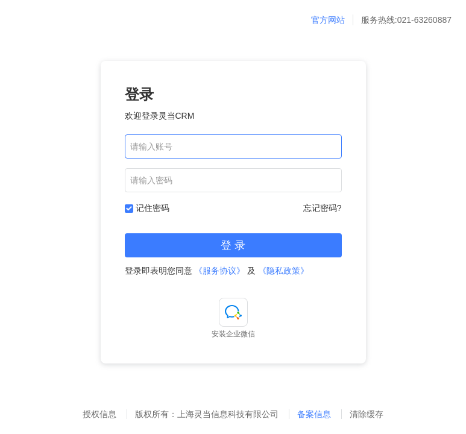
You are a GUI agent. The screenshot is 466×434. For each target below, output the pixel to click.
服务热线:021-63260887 (406, 20)
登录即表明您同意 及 (217, 270)
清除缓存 (366, 414)
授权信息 (99, 414)
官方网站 (328, 20)
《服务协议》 (219, 270)
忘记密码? (322, 208)
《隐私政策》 (283, 270)
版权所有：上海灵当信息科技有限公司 (208, 414)
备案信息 (315, 414)
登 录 (233, 245)
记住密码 (152, 208)
